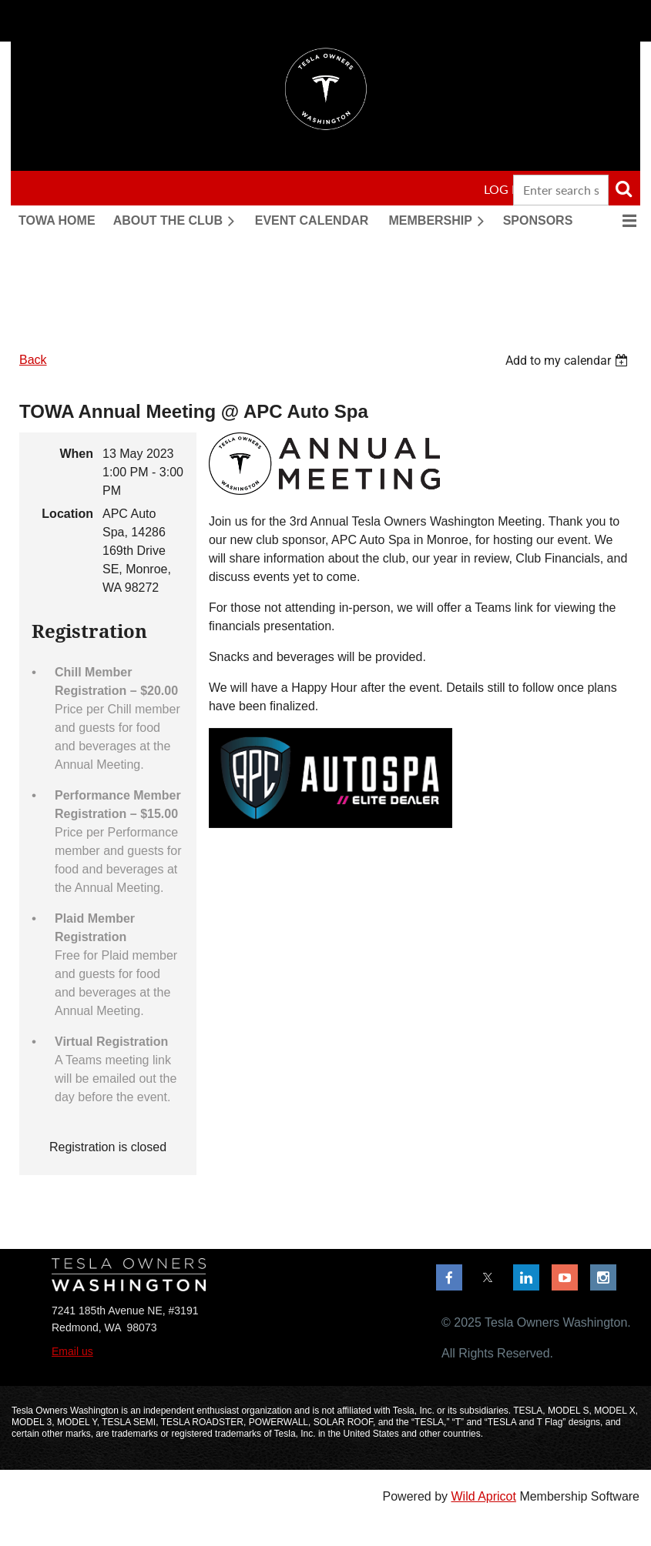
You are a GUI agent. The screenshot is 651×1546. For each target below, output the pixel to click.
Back (33, 359)
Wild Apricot (483, 1496)
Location (67, 513)
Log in (504, 189)
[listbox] (568, 360)
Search (623, 188)
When (76, 453)
